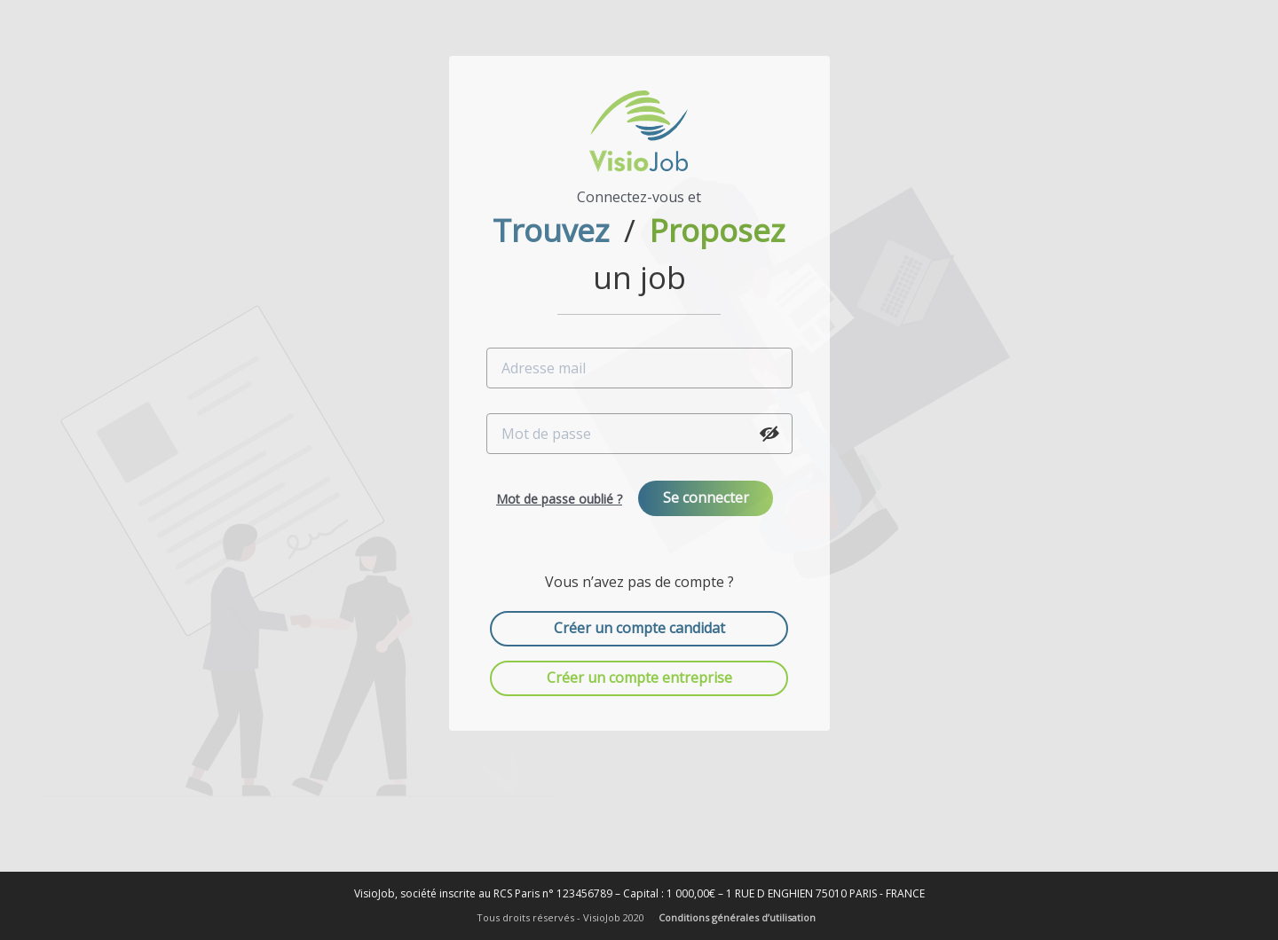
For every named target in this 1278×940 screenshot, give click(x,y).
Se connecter (706, 497)
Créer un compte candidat (639, 628)
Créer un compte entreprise (639, 677)
